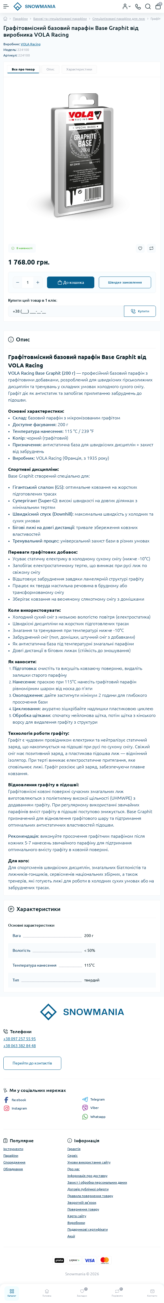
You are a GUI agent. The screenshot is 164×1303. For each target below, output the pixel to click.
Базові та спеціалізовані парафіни (60, 18)
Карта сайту (76, 1216)
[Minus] (17, 282)
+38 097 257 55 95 (19, 1039)
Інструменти (13, 1149)
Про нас (73, 1169)
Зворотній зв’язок (81, 1202)
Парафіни (20, 18)
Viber (90, 1108)
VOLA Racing (31, 44)
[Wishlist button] (140, 248)
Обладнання (13, 1169)
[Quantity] (27, 282)
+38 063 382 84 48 (19, 1046)
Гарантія (74, 1149)
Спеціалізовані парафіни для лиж (118, 18)
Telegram (93, 1099)
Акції (71, 1236)
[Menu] (6, 6)
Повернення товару (83, 1209)
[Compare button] (151, 248)
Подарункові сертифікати (87, 1229)
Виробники (76, 1222)
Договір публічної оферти (88, 1189)
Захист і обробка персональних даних (97, 1182)
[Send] (140, 311)
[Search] (148, 6)
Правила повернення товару (90, 1196)
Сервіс (72, 1155)
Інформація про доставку (87, 1175)
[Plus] (37, 282)
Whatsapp (94, 1117)
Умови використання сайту (89, 1162)
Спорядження (14, 1162)
